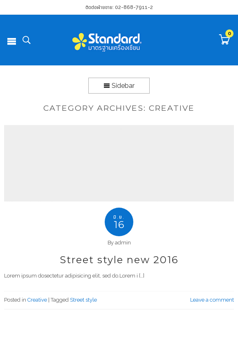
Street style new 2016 (119, 260)
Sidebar (119, 86)
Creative (37, 300)
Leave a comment (212, 300)
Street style (83, 300)
